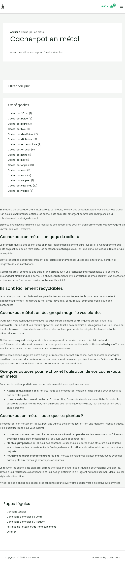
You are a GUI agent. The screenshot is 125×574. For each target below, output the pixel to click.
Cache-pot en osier (19, 149)
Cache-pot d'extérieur (21, 134)
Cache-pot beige (18, 118)
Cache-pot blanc (17, 123)
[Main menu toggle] (121, 6)
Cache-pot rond (17, 170)
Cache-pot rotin (17, 175)
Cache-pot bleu (17, 129)
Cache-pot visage (18, 191)
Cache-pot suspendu (20, 185)
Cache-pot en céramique (22, 144)
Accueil (14, 32)
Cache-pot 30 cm (18, 113)
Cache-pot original (18, 165)
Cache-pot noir (16, 160)
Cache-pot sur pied (19, 180)
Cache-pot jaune (17, 154)
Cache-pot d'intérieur (20, 139)
